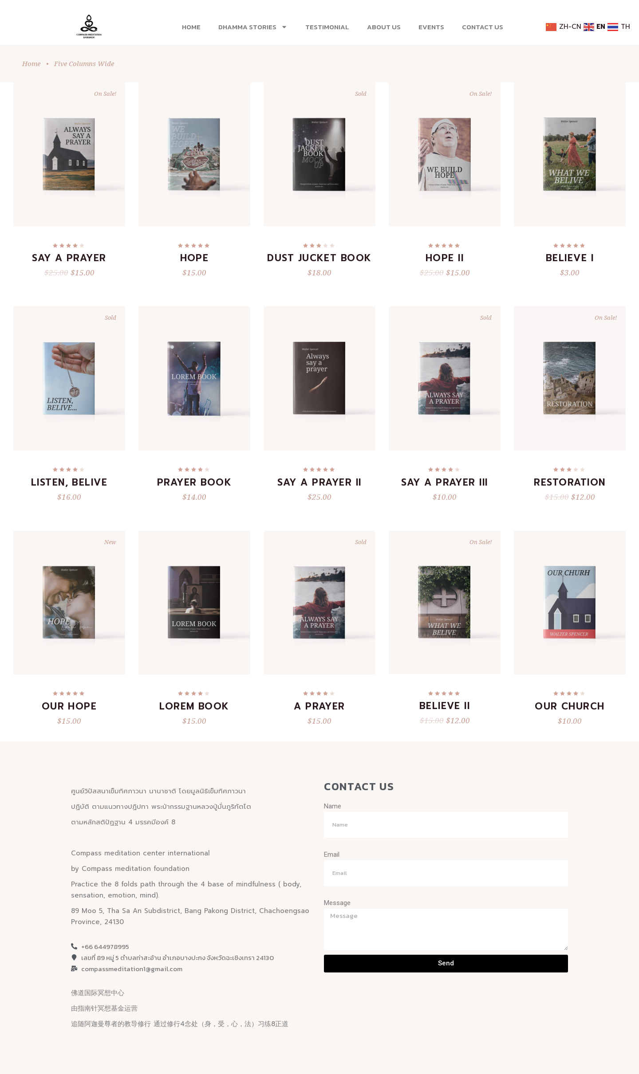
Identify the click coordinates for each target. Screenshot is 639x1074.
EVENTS (431, 27)
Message (337, 903)
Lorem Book (194, 706)
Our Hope (69, 706)
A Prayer (319, 706)
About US (384, 27)
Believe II (444, 706)
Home (191, 27)
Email (331, 854)
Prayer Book (194, 482)
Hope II (445, 258)
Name (332, 806)
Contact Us (482, 27)
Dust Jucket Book (319, 258)
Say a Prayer (69, 258)
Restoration (569, 482)
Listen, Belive (69, 482)
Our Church (570, 706)
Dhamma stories (253, 27)
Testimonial (327, 27)
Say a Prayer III (444, 482)
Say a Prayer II (319, 482)
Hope (194, 258)
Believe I (570, 258)
